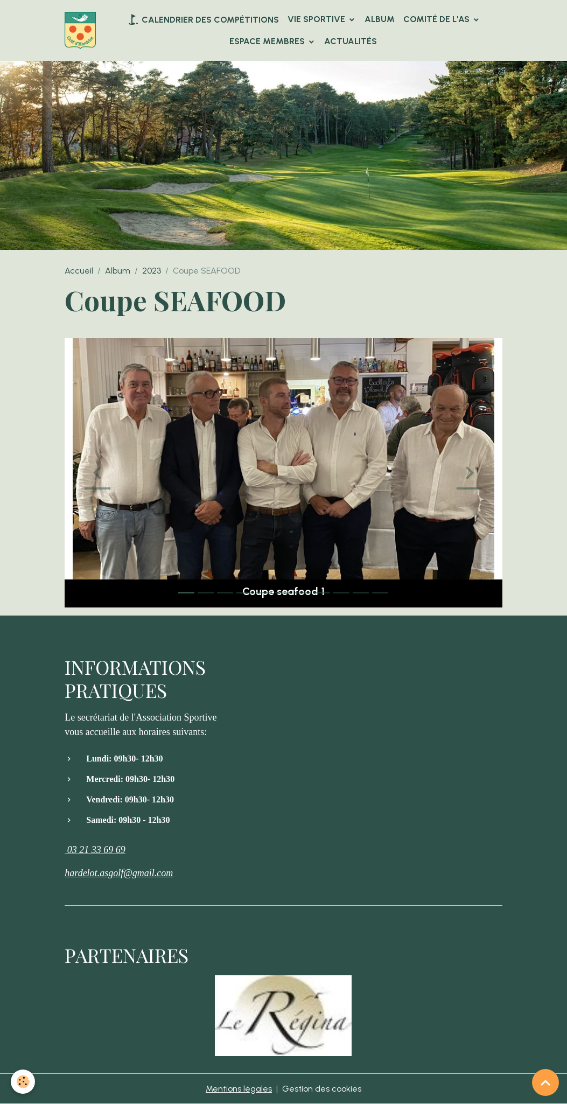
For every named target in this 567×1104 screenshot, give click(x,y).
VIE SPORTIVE (317, 19)
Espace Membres (268, 41)
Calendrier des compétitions (203, 19)
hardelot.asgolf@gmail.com (119, 873)
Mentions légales (239, 1089)
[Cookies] (23, 1082)
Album (380, 19)
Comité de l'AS (437, 19)
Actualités (350, 41)
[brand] (80, 30)
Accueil (79, 270)
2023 (151, 270)
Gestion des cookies (321, 1089)
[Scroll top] (545, 1082)
